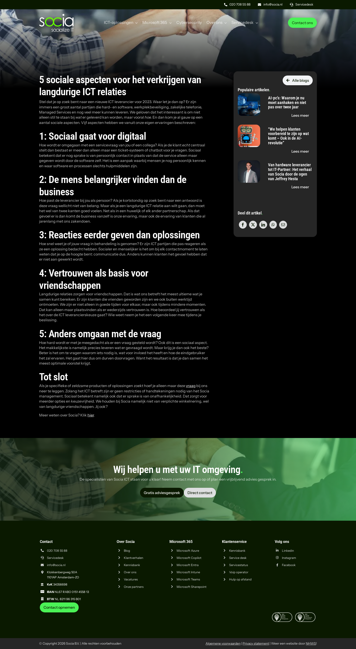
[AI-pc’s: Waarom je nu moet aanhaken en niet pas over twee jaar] (249, 96)
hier (90, 415)
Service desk (238, 558)
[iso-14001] (305, 614)
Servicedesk (55, 558)
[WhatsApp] (273, 225)
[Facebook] (243, 225)
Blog (127, 550)
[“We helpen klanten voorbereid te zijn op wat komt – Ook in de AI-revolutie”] (249, 127)
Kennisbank (132, 565)
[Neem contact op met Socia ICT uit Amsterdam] (59, 607)
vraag (191, 385)
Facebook (289, 565)
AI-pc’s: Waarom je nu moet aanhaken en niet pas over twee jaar (287, 102)
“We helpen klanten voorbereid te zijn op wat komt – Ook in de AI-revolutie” (288, 136)
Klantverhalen (133, 558)
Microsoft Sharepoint (191, 587)
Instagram (289, 558)
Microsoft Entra (188, 565)
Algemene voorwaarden (223, 643)
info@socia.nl (56, 565)
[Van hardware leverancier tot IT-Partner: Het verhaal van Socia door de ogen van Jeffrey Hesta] (249, 163)
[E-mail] (283, 225)
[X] (253, 225)
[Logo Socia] (56, 15)
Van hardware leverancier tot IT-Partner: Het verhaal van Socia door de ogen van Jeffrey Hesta (290, 171)
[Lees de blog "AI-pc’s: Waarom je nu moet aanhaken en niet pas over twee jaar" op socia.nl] (300, 115)
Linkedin (288, 550)
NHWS (311, 643)
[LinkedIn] (263, 225)
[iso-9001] (282, 614)
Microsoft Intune (188, 572)
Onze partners (134, 587)
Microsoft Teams (188, 579)
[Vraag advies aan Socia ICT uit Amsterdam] (162, 493)
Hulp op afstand (240, 579)
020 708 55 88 (57, 550)
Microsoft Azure (188, 550)
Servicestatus (238, 565)
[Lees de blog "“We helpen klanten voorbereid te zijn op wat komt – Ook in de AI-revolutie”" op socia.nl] (300, 151)
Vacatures (131, 579)
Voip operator (238, 572)
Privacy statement (256, 643)
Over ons (130, 572)
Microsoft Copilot (189, 558)
